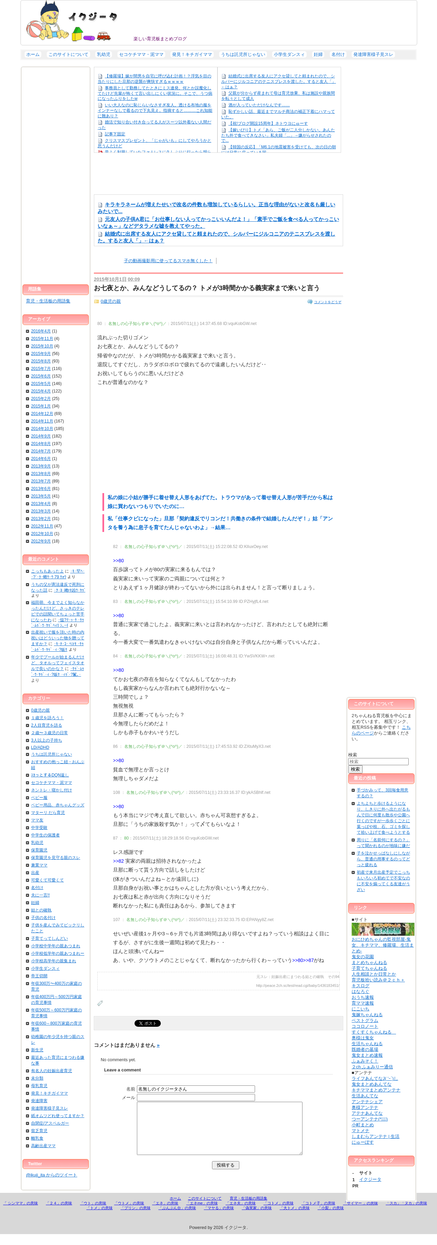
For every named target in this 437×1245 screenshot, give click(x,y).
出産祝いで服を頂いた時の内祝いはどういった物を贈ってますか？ (57, 638)
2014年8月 (41, 443)
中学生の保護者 (45, 835)
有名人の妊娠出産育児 (51, 1070)
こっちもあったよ (47, 571)
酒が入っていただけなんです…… (259, 105)
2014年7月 (41, 451)
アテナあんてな (367, 1113)
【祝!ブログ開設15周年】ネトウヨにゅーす (268, 123)
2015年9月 (41, 353)
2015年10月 (42, 346)
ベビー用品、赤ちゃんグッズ (57, 805)
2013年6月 (41, 488)
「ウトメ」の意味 (129, 1214)
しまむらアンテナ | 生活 (375, 1136)
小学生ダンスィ (289, 54)
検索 (352, 754)
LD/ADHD (40, 747)
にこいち (360, 1008)
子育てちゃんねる (369, 968)
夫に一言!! (40, 895)
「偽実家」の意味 (257, 1219)
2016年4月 (41, 331)
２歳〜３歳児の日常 (49, 732)
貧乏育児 (39, 1130)
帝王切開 (39, 976)
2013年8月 (41, 473)
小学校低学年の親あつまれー (57, 953)
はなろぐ (360, 991)
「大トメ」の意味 (295, 1219)
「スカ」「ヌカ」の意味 (406, 1214)
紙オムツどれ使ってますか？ (57, 1115)
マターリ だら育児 (48, 812)
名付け (338, 54)
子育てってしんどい (49, 938)
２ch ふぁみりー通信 (372, 1066)
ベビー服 (39, 797)
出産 (35, 872)
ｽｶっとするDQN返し (50, 775)
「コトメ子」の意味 (318, 1214)
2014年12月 (42, 413)
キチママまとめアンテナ (376, 1090)
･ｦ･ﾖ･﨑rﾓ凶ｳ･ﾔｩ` (69, 590)
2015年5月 (41, 383)
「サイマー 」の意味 (360, 1214)
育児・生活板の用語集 (48, 300)
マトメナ (360, 1130)
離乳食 (37, 1138)
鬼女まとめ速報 (367, 1055)
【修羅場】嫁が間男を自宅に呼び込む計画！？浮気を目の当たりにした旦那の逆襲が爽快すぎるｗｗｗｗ (154, 79)
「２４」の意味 (59, 1214)
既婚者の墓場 (365, 1049)
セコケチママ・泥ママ (141, 54)
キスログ (360, 985)
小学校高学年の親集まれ (53, 961)
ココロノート (365, 1026)
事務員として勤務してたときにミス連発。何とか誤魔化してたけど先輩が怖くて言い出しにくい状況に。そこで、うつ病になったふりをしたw (155, 93)
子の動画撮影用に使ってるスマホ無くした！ (168, 260)
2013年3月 (41, 511)
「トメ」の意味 (99, 1219)
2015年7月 (41, 368)
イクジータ (75, 20)
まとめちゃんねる (369, 962)
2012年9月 (41, 541)
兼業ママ (39, 865)
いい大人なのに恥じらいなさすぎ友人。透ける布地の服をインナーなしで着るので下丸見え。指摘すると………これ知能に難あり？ (155, 110)
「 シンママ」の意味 (20, 1214)
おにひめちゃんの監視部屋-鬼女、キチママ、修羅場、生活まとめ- (383, 942)
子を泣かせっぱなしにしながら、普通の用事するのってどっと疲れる (383, 859)
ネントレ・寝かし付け (51, 790)
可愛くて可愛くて (47, 880)
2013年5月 (41, 496)
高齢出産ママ (43, 1145)
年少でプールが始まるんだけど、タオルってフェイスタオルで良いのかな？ (57, 663)
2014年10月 (42, 428)
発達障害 (39, 1100)
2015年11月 (42, 338)
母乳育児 (39, 1085)
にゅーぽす (363, 1142)
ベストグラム (365, 1020)
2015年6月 (41, 376)
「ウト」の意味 (93, 1214)
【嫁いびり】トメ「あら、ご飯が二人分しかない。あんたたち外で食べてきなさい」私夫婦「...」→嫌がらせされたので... (278, 135)
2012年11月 (42, 526)
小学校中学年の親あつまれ (55, 946)
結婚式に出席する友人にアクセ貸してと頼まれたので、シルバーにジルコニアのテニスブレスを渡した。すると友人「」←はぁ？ (278, 81)
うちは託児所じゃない (243, 54)
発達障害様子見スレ (373, 54)
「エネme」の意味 (201, 1214)
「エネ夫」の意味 (241, 1214)
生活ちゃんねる (367, 1043)
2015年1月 (41, 406)
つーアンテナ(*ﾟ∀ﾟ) (370, 1119)
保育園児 (39, 850)
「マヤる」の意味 (219, 1219)
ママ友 (37, 820)
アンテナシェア (367, 1101)
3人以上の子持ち (46, 740)
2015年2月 (41, 398)
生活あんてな (365, 1095)
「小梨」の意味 (331, 1219)
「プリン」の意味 (136, 1219)
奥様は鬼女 (363, 1037)
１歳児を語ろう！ (47, 717)
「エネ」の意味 (165, 1214)
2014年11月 (42, 421)
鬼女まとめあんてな (372, 1084)
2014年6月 (41, 458)
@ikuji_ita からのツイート (51, 1174)
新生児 (37, 1050)
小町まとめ (363, 1124)
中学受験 (39, 827)
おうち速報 (363, 997)
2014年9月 (41, 436)
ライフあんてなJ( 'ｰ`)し (375, 1078)
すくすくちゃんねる (374, 1032)
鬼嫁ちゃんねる (367, 1014)
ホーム (33, 54)
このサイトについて (68, 54)
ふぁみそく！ (365, 1061)
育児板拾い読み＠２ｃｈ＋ (378, 979)
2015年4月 (41, 391)
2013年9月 (41, 466)
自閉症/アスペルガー (50, 1123)
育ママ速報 (363, 1003)
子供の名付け (43, 917)
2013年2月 (41, 518)
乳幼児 (103, 54)
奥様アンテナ (365, 1107)
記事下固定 (115, 134)
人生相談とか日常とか (374, 974)
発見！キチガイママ (192, 54)
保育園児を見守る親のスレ (55, 857)
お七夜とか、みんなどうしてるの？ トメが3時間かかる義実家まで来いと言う (207, 288)
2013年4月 (41, 503)
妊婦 (318, 54)
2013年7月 (41, 481)
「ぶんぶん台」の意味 (177, 1219)
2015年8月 (41, 361)
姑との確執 (41, 910)
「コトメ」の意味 (279, 1214)
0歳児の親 (111, 301)
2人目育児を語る (46, 725)
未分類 (37, 1078)
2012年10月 (42, 533)
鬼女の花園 (363, 956)
